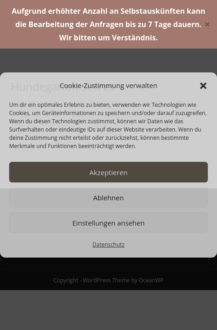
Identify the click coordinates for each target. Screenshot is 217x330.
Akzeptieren (108, 172)
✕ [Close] (207, 24)
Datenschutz (108, 244)
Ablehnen (108, 197)
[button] (203, 85)
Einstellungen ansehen (108, 222)
